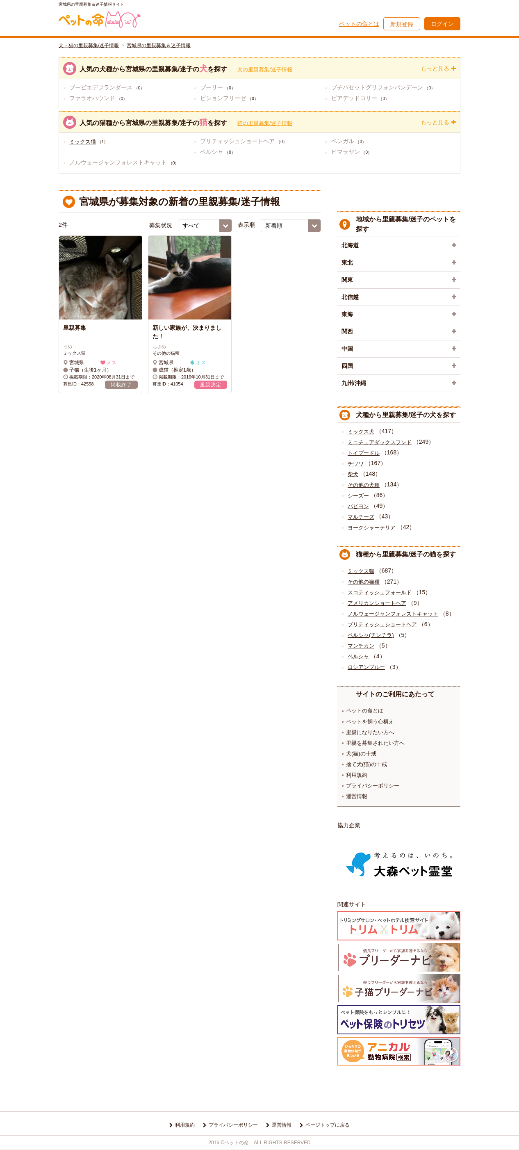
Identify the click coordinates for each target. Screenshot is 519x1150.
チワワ (356, 464)
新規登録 (401, 24)
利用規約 (356, 775)
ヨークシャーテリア (372, 528)
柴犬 (353, 474)
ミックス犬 (361, 432)
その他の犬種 (364, 485)
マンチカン (361, 646)
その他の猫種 (364, 582)
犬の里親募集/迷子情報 (264, 69)
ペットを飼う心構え (370, 722)
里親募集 (74, 327)
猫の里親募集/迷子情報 (264, 123)
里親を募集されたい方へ (375, 743)
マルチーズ (361, 517)
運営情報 (356, 796)
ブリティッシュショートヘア (382, 624)
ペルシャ (358, 656)
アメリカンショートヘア (377, 603)
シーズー (358, 496)
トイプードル (364, 453)
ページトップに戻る (327, 1125)
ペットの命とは (359, 24)
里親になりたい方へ (370, 732)
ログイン (442, 24)
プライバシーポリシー (372, 786)
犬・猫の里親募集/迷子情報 (89, 45)
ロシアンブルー (366, 667)
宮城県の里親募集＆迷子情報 (159, 45)
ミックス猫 (82, 142)
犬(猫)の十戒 (361, 754)
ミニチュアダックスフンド (380, 442)
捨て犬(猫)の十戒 (366, 764)
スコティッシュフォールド (380, 592)
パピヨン (358, 506)
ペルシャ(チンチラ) (371, 635)
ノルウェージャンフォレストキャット (393, 614)
